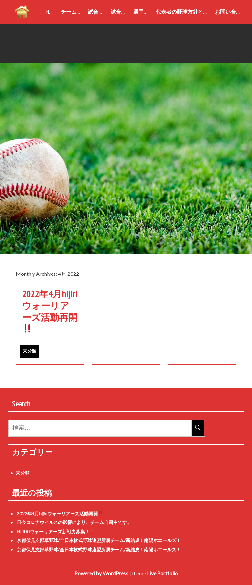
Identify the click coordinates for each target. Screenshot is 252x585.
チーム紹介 (73, 12)
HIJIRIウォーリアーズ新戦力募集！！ (55, 531)
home (51, 12)
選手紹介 (143, 12)
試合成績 (98, 12)
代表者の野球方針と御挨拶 (184, 12)
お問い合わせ (229, 12)
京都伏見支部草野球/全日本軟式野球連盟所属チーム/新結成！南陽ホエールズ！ (99, 540)
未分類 (29, 351)
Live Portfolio (162, 573)
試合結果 (121, 12)
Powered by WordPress (101, 573)
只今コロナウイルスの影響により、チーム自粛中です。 (74, 522)
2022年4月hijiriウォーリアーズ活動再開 (49, 310)
